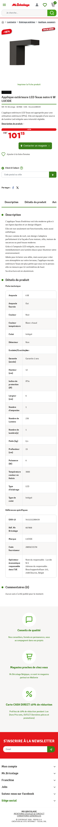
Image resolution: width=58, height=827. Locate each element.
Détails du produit (35, 202)
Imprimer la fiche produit (29, 84)
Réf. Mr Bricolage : (9, 107)
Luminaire (11, 22)
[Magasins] (29, 656)
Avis (54, 202)
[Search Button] (51, 13)
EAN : (26, 107)
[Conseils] (29, 619)
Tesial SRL (41, 821)
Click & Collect (12, 168)
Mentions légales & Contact (29, 813)
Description (11, 202)
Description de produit (13, 123)
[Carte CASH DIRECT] (29, 693)
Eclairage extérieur (27, 22)
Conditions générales (29, 816)
